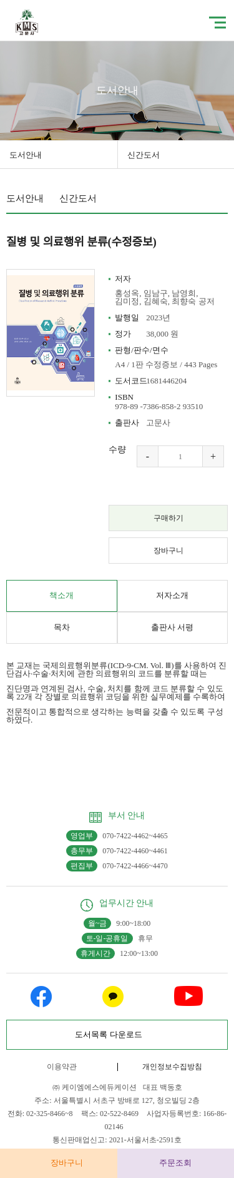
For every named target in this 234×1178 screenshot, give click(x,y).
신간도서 (143, 155)
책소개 (61, 595)
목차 (62, 627)
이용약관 (62, 1066)
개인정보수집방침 (172, 1066)
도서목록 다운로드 (108, 1034)
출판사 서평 (172, 627)
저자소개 (172, 595)
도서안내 (25, 155)
